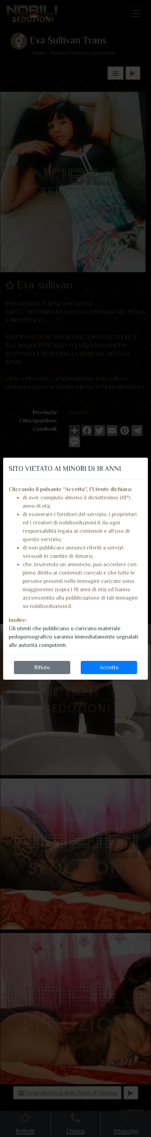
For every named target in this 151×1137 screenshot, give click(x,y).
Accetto (109, 667)
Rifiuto (42, 667)
